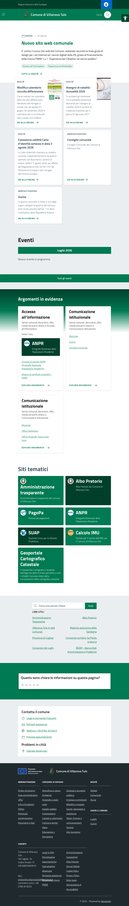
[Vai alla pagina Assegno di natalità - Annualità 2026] (76, 121)
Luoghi (93, 819)
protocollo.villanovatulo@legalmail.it (35, 879)
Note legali (71, 880)
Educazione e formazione (48, 834)
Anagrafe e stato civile (50, 802)
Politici (21, 809)
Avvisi (93, 799)
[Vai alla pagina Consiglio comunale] (78, 178)
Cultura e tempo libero (50, 825)
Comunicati (95, 795)
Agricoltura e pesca (51, 790)
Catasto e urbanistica (52, 818)
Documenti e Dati (26, 823)
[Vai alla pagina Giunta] (29, 217)
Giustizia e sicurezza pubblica (75, 793)
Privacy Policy (72, 875)
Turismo (70, 827)
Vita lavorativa (73, 832)
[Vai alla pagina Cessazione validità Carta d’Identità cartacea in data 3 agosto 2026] (29, 178)
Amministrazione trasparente (74, 855)
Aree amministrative (28, 795)
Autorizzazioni (48, 813)
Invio (90, 606)
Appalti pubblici (49, 809)
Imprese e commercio (76, 799)
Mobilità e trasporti (75, 804)
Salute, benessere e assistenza (75, 811)
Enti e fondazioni (26, 804)
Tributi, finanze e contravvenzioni (74, 820)
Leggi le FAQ (48, 852)
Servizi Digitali (73, 866)
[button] (125, 18)
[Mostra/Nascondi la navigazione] (3, 14)
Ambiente (47, 795)
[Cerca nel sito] (107, 14)
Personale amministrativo (25, 816)
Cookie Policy (72, 871)
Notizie (93, 790)
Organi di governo (26, 790)
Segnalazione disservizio (48, 869)
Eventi (93, 823)
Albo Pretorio (72, 861)
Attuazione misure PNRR (51, 882)
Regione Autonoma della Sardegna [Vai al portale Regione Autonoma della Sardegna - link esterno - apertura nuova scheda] (32, 4)
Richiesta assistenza (52, 875)
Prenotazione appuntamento (49, 859)
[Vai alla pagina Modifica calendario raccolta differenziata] (27, 121)
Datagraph (106, 901)
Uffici (20, 799)
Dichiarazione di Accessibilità (73, 887)
